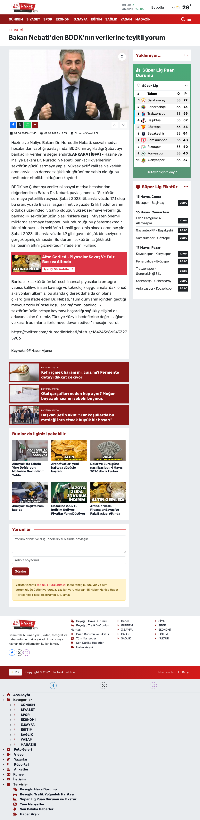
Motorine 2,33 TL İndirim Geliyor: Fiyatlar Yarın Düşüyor (68, 509)
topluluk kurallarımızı (51, 585)
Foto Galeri (19, 749)
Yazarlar (17, 759)
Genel (123, 621)
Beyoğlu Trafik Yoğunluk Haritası (43, 794)
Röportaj (18, 764)
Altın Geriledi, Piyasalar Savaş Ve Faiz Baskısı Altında (105, 509)
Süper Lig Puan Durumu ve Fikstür (45, 799)
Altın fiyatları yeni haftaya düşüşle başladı (65, 467)
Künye (15, 774)
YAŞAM (126, 19)
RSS (15, 672)
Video (15, 754)
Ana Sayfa (18, 695)
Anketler (18, 769)
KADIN (123, 634)
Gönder (20, 571)
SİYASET (33, 19)
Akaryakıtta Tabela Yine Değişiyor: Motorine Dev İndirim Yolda (28, 469)
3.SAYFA (81, 19)
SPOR (47, 19)
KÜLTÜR (161, 638)
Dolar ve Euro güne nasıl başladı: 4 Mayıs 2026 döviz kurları (106, 467)
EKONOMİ (63, 19)
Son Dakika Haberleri (88, 642)
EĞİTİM (96, 19)
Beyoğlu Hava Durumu (89, 621)
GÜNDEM (16, 19)
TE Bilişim (184, 672)
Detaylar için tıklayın (162, 172)
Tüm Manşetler (83, 638)
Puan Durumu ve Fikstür (90, 634)
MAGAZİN (143, 19)
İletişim (16, 779)
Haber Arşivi (82, 647)
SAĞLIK (111, 19)
